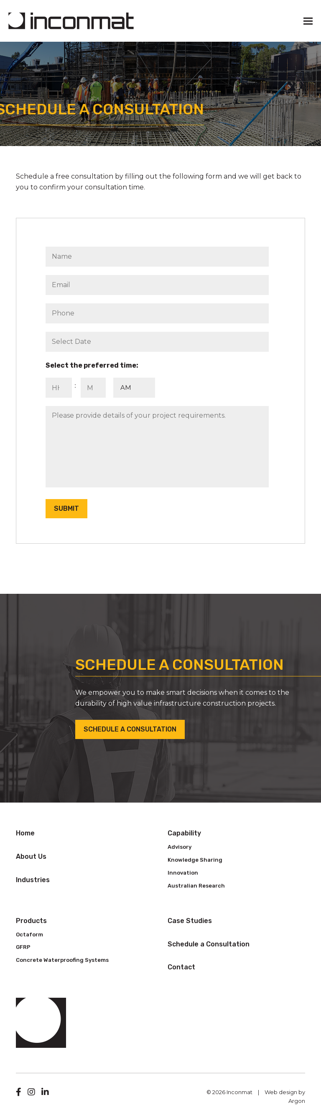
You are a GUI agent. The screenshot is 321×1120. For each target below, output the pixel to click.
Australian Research (196, 886)
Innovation (183, 873)
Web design (281, 1092)
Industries (33, 880)
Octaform (29, 934)
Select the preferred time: (92, 365)
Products (31, 921)
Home (25, 833)
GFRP (23, 947)
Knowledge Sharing (195, 860)
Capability (184, 833)
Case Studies (190, 921)
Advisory (179, 847)
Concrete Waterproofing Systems (62, 960)
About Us (31, 856)
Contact (181, 967)
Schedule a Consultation (130, 729)
